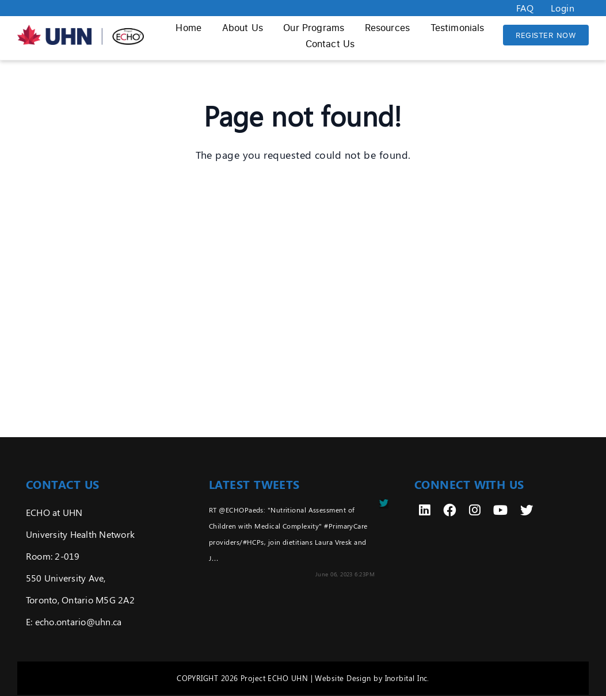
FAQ (524, 8)
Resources (387, 27)
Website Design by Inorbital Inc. (372, 678)
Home (188, 27)
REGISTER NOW (546, 35)
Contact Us (330, 43)
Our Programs (313, 27)
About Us (242, 27)
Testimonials (457, 27)
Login (562, 8)
